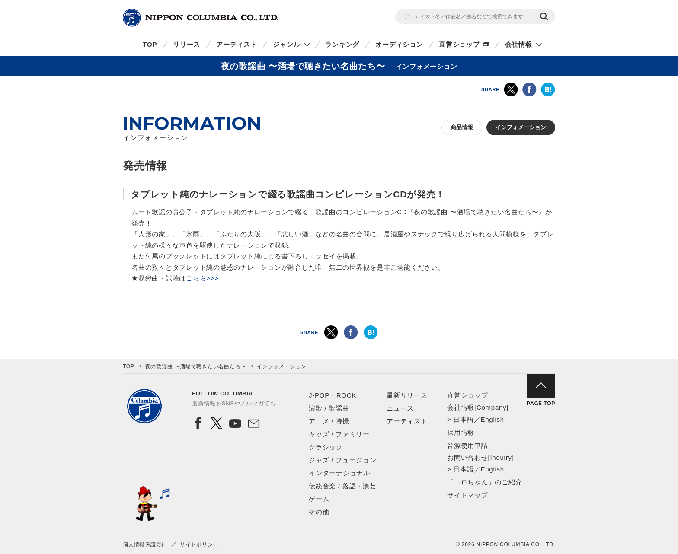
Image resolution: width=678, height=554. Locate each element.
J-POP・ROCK (332, 395)
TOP (150, 44)
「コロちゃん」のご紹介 (484, 482)
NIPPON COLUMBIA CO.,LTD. (200, 18)
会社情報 (518, 44)
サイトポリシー (199, 544)
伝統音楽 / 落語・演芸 (343, 486)
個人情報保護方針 (145, 544)
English (492, 419)
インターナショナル (339, 473)
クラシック (326, 447)
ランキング (342, 44)
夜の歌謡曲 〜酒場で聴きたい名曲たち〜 (195, 366)
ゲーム (319, 499)
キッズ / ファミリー (339, 434)
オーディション (399, 44)
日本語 (463, 419)
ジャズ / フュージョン (343, 460)
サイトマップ (467, 495)
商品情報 (462, 127)
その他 (319, 512)
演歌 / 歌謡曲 (329, 408)
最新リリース (407, 395)
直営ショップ (459, 44)
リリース (186, 44)
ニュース (400, 408)
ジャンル (286, 44)
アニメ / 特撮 (329, 421)
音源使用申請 (467, 445)
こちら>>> (202, 278)
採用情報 (460, 432)
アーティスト (236, 44)
